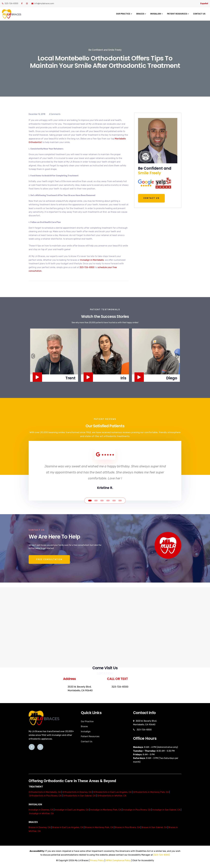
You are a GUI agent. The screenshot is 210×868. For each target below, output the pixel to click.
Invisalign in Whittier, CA (41, 813)
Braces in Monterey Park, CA (99, 827)
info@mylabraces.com (42, 3)
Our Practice (123, 14)
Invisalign (155, 14)
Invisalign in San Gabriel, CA (166, 809)
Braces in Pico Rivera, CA (127, 827)
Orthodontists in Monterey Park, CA (151, 792)
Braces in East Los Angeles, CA (67, 827)
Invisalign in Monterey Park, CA (105, 809)
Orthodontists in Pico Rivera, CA (45, 795)
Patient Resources (177, 14)
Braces (140, 14)
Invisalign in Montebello (92, 260)
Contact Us (199, 14)
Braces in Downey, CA (40, 827)
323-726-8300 (10, 3)
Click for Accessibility (143, 860)
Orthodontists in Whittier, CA (111, 795)
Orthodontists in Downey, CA (77, 792)
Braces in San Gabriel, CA (154, 827)
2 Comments (54, 114)
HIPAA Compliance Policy (118, 860)
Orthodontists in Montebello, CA (45, 792)
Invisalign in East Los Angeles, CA (72, 809)
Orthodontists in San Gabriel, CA (79, 795)
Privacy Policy (97, 860)
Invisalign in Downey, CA (41, 809)
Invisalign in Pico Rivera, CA (137, 809)
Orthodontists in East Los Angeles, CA (112, 792)
